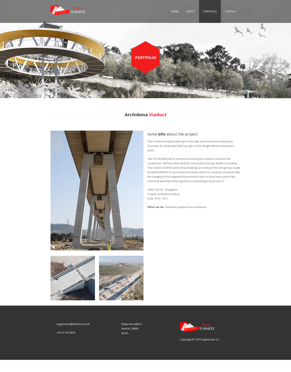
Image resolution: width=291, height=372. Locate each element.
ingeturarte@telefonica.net (73, 324)
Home (174, 11)
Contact (230, 11)
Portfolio (210, 11)
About (191, 11)
